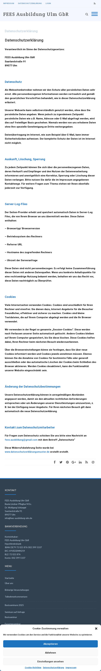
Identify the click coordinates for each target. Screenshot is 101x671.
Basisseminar (11, 617)
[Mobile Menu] (94, 14)
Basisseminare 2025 (14, 605)
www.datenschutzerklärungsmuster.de (27, 451)
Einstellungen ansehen (50, 661)
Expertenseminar (13, 624)
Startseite (9, 578)
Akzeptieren (50, 643)
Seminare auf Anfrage (15, 612)
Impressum (71, 668)
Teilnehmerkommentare (16, 596)
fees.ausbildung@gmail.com (21, 439)
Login (48, 3)
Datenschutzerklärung (53, 668)
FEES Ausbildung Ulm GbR (36, 14)
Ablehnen (50, 652)
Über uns (9, 583)
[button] (96, 628)
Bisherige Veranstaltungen (17, 590)
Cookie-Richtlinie (33, 668)
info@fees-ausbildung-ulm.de (18, 518)
